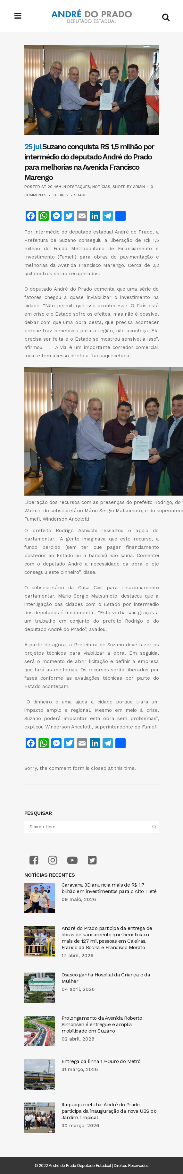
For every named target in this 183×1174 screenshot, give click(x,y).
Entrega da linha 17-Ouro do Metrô (101, 1061)
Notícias (101, 186)
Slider (119, 186)
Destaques (78, 186)
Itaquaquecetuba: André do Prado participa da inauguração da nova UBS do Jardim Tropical (109, 1111)
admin (139, 186)
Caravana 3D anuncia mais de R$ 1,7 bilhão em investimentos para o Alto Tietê (109, 888)
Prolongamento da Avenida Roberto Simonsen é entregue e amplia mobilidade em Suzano (102, 1024)
